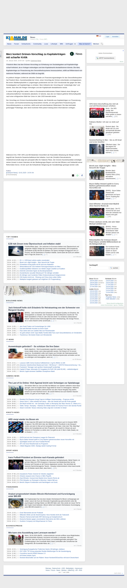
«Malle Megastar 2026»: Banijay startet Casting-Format (38, 446)
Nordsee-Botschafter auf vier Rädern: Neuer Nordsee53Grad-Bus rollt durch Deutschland (49, 558)
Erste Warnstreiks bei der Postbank (31, 513)
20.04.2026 (94, 303)
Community (37, 44)
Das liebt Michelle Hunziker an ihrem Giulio (34, 328)
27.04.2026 (94, 286)
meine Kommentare (107, 305)
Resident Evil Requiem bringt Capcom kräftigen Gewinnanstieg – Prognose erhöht (47, 399)
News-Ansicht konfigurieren (115, 303)
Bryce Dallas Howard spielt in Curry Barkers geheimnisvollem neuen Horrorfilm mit (47, 439)
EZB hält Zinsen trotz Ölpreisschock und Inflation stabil (34, 244)
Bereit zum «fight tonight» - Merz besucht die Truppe (37, 262)
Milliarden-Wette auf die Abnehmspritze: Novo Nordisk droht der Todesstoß (44, 515)
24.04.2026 (94, 295)
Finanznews (12, 487)
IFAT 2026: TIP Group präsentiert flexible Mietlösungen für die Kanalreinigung (45, 551)
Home (48, 570)
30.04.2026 (94, 281)
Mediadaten (70, 568)
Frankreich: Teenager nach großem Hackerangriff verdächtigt (40, 367)
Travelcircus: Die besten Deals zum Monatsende (36, 335)
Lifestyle (54, 44)
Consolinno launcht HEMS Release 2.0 (32, 553)
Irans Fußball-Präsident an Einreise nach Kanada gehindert (36, 457)
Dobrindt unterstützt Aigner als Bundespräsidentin (36, 271)
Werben (96, 44)
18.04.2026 (110, 283)
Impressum (78, 568)
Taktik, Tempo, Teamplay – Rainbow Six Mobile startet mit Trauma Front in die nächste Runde (50, 406)
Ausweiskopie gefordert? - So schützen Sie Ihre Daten (33, 346)
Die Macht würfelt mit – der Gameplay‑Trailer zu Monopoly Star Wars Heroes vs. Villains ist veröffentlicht (54, 403)
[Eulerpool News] (11, 173)
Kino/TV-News (12, 412)
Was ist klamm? (84, 44)
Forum (16, 44)
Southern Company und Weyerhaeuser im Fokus (36, 521)
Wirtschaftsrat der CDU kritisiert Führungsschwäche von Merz (40, 266)
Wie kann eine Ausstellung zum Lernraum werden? (32, 533)
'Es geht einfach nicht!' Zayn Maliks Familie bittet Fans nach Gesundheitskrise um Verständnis (51, 333)
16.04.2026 (110, 286)
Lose (46, 44)
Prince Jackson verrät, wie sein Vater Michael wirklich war (104, 223)
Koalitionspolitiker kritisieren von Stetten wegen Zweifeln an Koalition (42, 269)
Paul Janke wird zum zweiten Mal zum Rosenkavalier (37, 331)
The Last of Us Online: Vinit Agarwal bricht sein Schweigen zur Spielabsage (43, 383)
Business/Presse (14, 526)
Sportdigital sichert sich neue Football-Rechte (35, 442)
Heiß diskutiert (111, 299)
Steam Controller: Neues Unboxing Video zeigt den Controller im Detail (43, 408)
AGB (63, 568)
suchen (114, 268)
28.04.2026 (94, 284)
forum (121, 61)
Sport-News (12, 450)
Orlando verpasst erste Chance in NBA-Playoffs (35, 476)
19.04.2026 (110, 281)
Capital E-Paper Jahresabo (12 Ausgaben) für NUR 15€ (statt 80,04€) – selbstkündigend (49, 369)
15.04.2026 (110, 288)
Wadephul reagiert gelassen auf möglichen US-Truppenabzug (40, 279)
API (76, 570)
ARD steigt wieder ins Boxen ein (23, 419)
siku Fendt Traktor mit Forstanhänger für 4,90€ (35, 326)
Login (107, 36)
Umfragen (71, 44)
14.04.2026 (110, 290)
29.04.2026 (94, 283)
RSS (80, 570)
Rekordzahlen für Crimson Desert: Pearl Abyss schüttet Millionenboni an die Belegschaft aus (105, 242)
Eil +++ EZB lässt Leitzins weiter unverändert (34, 260)
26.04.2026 (94, 291)
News (9, 44)
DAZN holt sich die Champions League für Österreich (37, 437)
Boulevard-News (14, 301)
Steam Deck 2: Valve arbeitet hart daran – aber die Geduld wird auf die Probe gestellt (48, 401)
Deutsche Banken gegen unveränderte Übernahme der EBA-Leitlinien (43, 519)
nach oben (117, 573)
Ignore (116, 305)
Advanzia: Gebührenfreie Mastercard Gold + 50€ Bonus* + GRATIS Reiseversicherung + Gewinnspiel (53, 365)
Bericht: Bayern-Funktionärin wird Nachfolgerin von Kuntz (39, 482)
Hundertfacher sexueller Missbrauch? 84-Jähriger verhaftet (39, 273)
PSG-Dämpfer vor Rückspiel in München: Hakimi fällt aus (38, 480)
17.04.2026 (110, 284)
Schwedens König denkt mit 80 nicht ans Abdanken (37, 264)
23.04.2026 (94, 297)
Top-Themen (12, 237)
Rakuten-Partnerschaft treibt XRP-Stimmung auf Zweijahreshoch (41, 517)
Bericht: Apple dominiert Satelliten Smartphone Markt (37, 371)
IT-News (10, 339)
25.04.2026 (94, 293)
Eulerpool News (36, 61)
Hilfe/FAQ (71, 570)
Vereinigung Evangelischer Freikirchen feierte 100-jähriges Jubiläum (42, 549)
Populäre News (111, 297)
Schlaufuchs (26, 44)
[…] (43, 254)
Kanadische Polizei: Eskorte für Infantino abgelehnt (36, 474)
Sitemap (48, 568)
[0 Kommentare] (11, 175)
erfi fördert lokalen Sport (28, 555)
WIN (61, 44)
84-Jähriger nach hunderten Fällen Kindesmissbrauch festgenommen (42, 275)
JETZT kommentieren (105, 58)
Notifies (121, 305)
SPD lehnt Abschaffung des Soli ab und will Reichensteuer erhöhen (103, 105)
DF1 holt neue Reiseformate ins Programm (34, 444)
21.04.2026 (94, 301)
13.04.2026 (110, 292)
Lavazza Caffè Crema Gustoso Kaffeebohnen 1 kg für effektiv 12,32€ (42, 363)
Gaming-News (12, 376)
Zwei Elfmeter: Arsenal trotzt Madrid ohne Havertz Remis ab (39, 478)
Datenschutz (56, 568)
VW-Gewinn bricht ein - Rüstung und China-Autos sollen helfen (40, 277)
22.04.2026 (94, 299)
